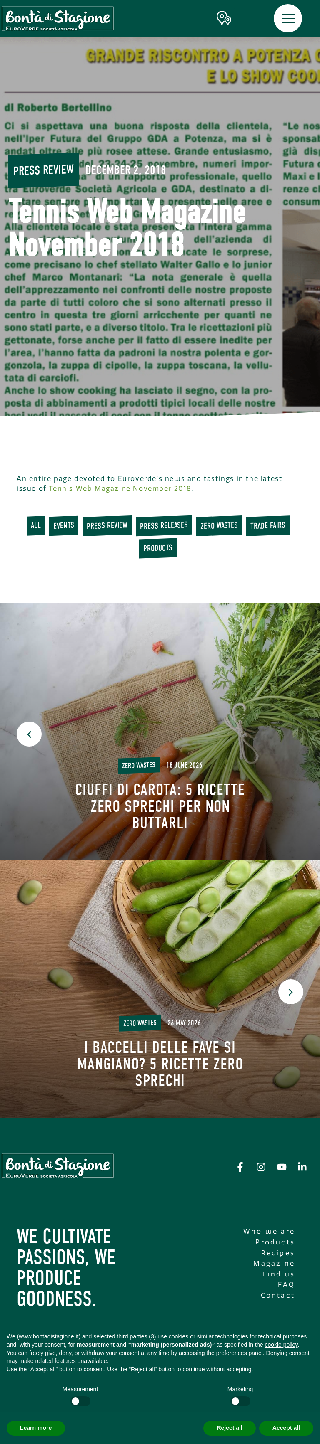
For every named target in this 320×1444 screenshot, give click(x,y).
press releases (164, 525)
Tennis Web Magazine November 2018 (120, 489)
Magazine (274, 1263)
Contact (278, 1295)
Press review (43, 170)
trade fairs (267, 525)
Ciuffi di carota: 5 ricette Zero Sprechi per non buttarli (160, 806)
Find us (279, 1274)
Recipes (278, 1253)
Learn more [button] (36, 1427)
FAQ (286, 1285)
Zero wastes (219, 525)
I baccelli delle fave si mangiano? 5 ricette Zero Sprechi (160, 1064)
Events (63, 526)
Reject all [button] (229, 1427)
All (36, 526)
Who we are (269, 1231)
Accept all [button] (286, 1427)
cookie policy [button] (281, 1344)
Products (157, 548)
